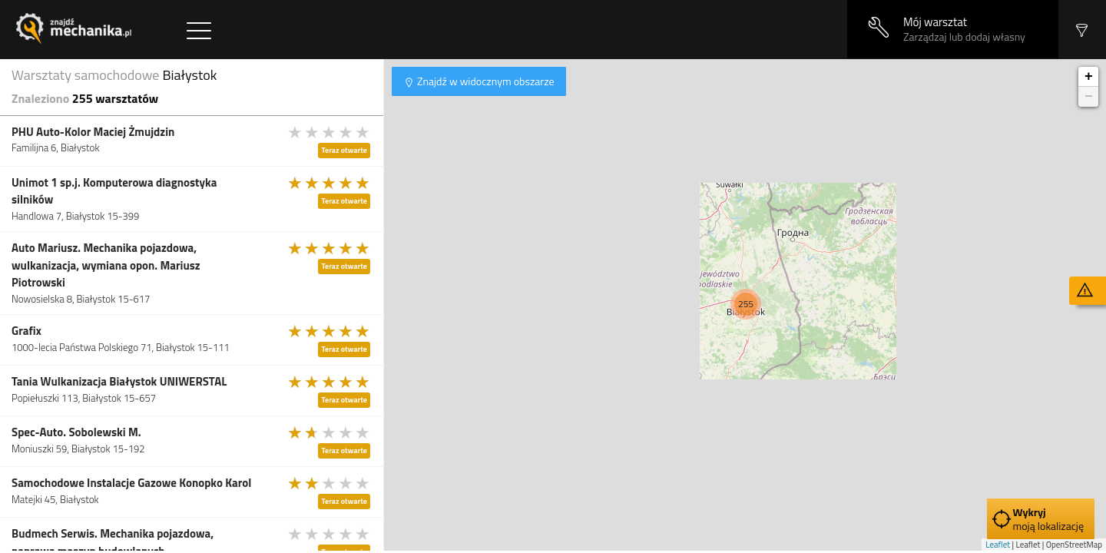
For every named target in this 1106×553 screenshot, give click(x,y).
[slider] (329, 132)
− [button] (1088, 97)
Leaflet (997, 544)
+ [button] (1088, 77)
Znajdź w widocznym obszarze (485, 81)
